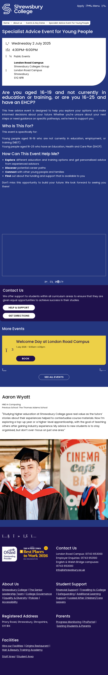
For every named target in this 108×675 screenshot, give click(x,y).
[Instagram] (33, 536)
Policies (33, 598)
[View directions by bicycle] (62, 281)
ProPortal (89, 622)
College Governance (39, 594)
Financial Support (67, 590)
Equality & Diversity (15, 598)
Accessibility (10, 602)
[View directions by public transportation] (51, 281)
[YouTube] (6, 536)
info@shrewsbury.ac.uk (70, 570)
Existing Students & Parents (74, 626)
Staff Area (8, 656)
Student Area (25, 656)
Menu (99, 6)
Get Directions (19, 315)
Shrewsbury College (14, 590)
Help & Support (19, 307)
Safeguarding (66, 594)
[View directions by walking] (57, 281)
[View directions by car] (46, 281)
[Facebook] (25, 536)
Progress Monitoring (68, 622)
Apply (85, 6)
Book (25, 358)
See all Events (54, 377)
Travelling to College (93, 590)
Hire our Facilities (12, 646)
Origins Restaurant (37, 646)
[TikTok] (16, 536)
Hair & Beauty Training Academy (22, 650)
